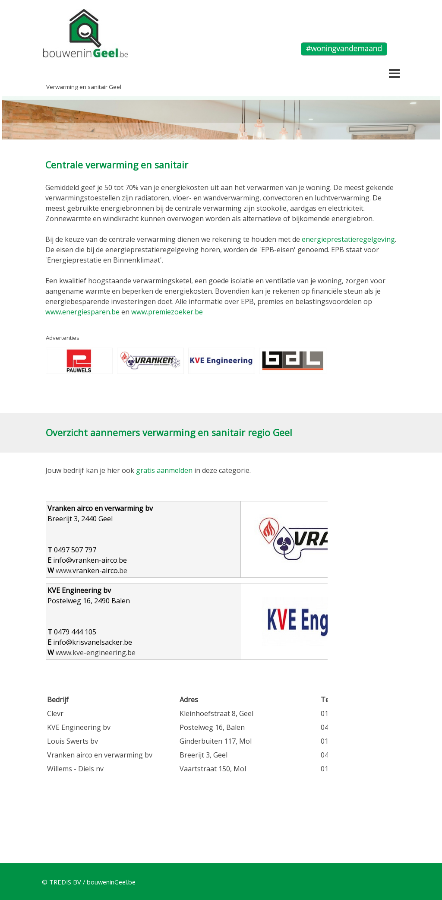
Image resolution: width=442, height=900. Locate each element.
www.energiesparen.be (82, 312)
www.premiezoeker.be (167, 312)
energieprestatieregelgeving (348, 239)
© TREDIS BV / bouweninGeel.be (89, 882)
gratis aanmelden (164, 470)
